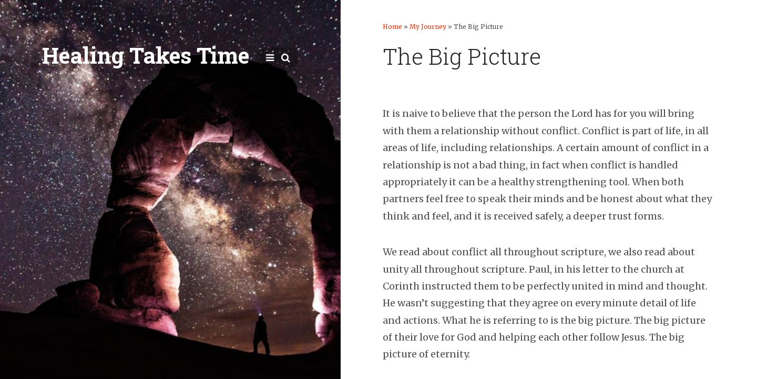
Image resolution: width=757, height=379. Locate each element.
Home (392, 27)
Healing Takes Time (145, 55)
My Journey (428, 27)
